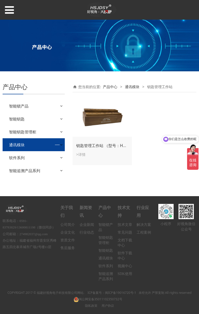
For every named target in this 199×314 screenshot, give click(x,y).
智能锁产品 (19, 106)
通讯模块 (17, 144)
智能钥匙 (17, 118)
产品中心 (110, 86)
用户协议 (108, 305)
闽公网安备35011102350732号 (98, 299)
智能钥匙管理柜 (22, 131)
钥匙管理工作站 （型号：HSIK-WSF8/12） (113, 145)
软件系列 (17, 157)
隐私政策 (91, 305)
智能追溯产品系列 (24, 170)
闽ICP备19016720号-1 (120, 292)
